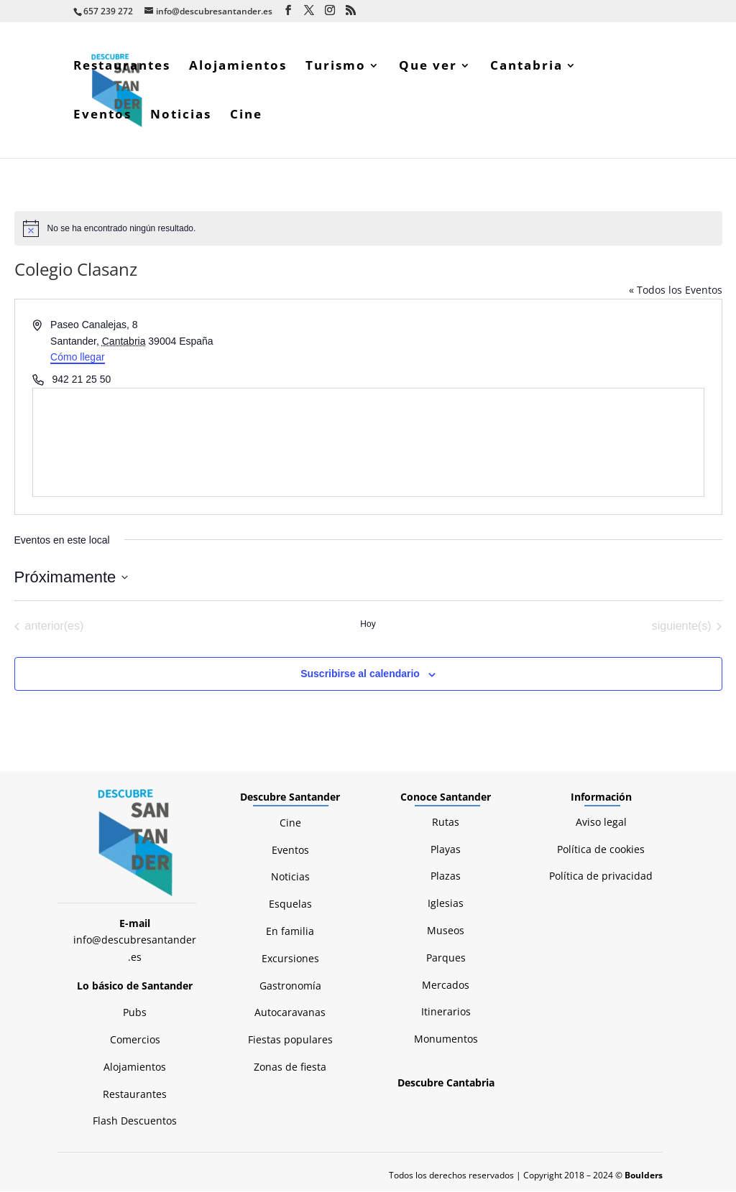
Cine (246, 116)
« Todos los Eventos (675, 290)
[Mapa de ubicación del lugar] (368, 443)
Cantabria (526, 67)
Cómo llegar (77, 357)
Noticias (180, 116)
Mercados (445, 985)
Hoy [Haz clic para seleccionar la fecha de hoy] (367, 625)
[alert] (368, 229)
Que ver (428, 67)
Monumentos (446, 1039)
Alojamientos (238, 67)
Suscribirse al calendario (360, 674)
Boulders (644, 1176)
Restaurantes (121, 67)
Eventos (102, 116)
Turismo (335, 67)
